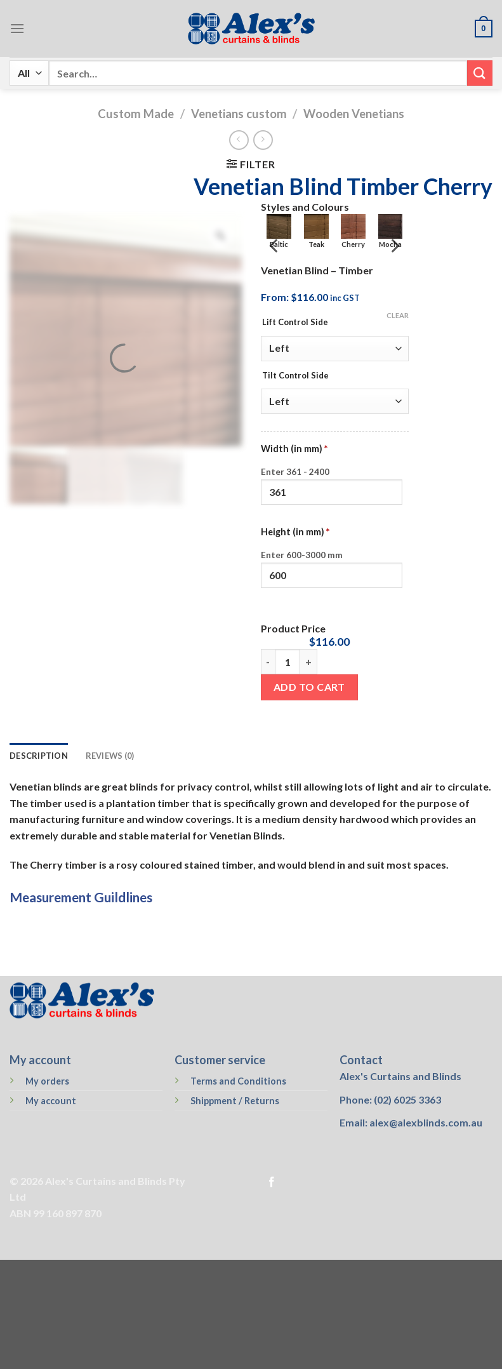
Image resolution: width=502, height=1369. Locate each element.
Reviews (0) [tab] (110, 756)
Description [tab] (39, 756)
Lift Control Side (295, 322)
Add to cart (309, 687)
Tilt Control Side (295, 375)
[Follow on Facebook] (272, 1182)
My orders (47, 1081)
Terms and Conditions (238, 1081)
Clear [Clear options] (397, 315)
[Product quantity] (287, 661)
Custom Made (136, 114)
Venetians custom (239, 114)
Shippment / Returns (234, 1100)
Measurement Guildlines (81, 897)
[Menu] (17, 28)
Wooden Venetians (353, 114)
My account (50, 1100)
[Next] (394, 245)
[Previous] (274, 245)
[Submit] (479, 72)
